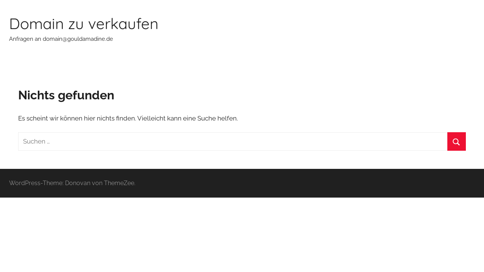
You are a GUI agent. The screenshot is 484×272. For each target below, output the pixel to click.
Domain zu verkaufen (83, 23)
